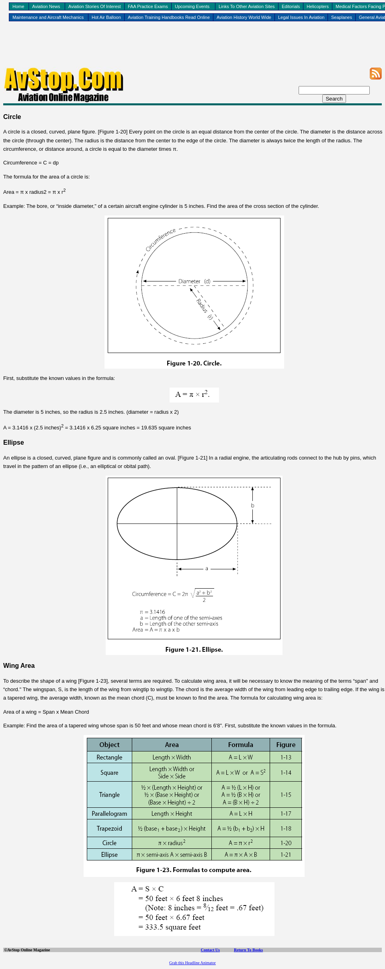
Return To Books (248, 950)
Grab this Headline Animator (192, 963)
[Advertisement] (192, 49)
